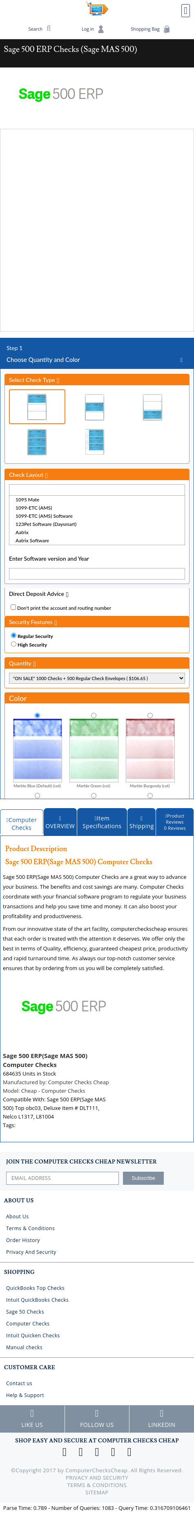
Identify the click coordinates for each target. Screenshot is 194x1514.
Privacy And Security (31, 1252)
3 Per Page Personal (95, 442)
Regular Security (35, 636)
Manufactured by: (56, 1082)
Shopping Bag (150, 29)
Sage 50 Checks (25, 1311)
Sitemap (96, 1492)
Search (40, 28)
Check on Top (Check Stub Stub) (37, 406)
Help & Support (25, 1395)
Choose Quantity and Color (97, 353)
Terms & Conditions (30, 1228)
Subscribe (143, 1178)
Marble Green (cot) (93, 753)
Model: (44, 1090)
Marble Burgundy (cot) (150, 753)
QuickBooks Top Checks (35, 1288)
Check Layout (26, 474)
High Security (32, 645)
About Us (17, 1216)
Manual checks (24, 1347)
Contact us (19, 1383)
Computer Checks (28, 1323)
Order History (23, 1240)
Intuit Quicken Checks (33, 1335)
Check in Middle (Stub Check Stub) (95, 407)
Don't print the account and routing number (64, 608)
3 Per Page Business (37, 442)
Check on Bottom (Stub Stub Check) (152, 407)
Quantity (20, 663)
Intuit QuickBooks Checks (37, 1299)
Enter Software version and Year (49, 558)
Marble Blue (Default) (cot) (37, 753)
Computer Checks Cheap (97, 8)
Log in (93, 29)
